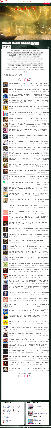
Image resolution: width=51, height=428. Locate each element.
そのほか (5, 421)
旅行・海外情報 (17, 411)
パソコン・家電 (7, 420)
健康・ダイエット (7, 409)
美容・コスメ (6, 407)
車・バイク (6, 418)
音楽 (3, 2)
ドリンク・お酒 (7, 413)
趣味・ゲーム (16, 406)
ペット (15, 405)
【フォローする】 (41, 5)
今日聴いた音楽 (36, 419)
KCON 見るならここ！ (38, 406)
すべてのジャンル (7, 422)
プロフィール (9, 5)
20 (29, 80)
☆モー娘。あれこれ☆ (38, 411)
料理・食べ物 (6, 411)
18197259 (46, 3)
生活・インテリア (7, 410)
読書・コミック (17, 410)
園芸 (14, 413)
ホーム (1, 5)
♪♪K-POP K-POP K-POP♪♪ (39, 404)
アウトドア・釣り (7, 417)
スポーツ (5, 416)
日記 (5, 5)
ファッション (6, 406)
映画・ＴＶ (16, 407)
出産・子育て (6, 405)
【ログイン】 (47, 5)
